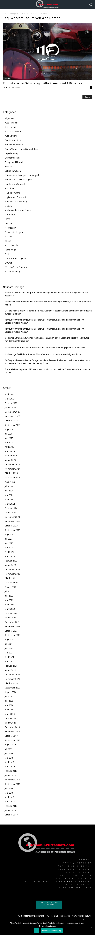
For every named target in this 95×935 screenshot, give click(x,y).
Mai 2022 (9, 600)
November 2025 (12, 416)
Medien (8, 205)
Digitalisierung (11, 153)
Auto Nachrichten (13, 127)
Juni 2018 (9, 788)
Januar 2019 (10, 775)
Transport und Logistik (15, 258)
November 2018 (12, 779)
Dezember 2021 (12, 622)
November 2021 (12, 626)
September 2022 (12, 582)
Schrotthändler (12, 245)
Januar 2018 (10, 810)
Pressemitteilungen (14, 232)
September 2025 (12, 425)
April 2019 (9, 762)
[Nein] (91, 927)
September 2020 (12, 687)
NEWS (7, 219)
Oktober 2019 (11, 735)
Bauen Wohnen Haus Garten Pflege (21, 149)
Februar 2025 (11, 455)
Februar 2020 (11, 718)
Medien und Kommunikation (18, 210)
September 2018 (12, 784)
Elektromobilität (12, 157)
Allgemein (9, 118)
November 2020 (12, 679)
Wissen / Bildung (12, 271)
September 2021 (12, 635)
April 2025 (9, 446)
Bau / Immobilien (13, 140)
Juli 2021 (9, 644)
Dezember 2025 (12, 411)
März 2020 (10, 714)
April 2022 (9, 604)
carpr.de (6, 87)
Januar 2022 (10, 617)
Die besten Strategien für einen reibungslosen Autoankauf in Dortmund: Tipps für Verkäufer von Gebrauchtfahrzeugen (47, 339)
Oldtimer (7, 78)
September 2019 (12, 740)
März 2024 (10, 503)
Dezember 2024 (12, 464)
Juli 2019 (9, 749)
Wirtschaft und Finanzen (16, 267)
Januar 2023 (10, 565)
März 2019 (10, 766)
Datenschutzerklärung (51, 931)
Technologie (10, 249)
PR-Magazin (10, 227)
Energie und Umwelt (14, 162)
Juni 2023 (9, 543)
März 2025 (10, 451)
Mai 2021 (9, 652)
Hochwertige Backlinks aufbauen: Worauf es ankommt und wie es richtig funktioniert (43, 354)
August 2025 (10, 429)
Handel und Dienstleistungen (18, 179)
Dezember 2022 (12, 569)
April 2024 (9, 499)
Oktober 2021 (11, 630)
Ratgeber (9, 236)
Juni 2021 (9, 648)
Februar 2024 (11, 508)
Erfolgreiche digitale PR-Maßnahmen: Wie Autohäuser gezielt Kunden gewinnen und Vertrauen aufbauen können (48, 312)
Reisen (8, 241)
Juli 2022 (9, 591)
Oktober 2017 (11, 814)
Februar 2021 (11, 665)
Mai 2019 (9, 757)
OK (36, 931)
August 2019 (10, 744)
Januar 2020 (10, 722)
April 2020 (9, 709)
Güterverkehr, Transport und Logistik (22, 175)
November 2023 (12, 521)
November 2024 (12, 468)
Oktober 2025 (11, 420)
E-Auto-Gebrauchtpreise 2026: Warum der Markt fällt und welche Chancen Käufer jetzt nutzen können (48, 371)
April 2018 (9, 797)
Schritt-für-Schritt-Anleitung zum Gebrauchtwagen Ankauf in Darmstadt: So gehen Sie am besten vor (46, 294)
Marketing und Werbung (16, 201)
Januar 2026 (10, 407)
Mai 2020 (9, 705)
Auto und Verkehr (13, 131)
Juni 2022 (9, 595)
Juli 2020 (9, 696)
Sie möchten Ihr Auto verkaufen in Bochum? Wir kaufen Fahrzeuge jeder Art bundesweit (45, 348)
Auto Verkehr (11, 135)
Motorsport (10, 214)
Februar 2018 (11, 806)
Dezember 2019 (12, 727)
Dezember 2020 (12, 674)
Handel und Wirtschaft (15, 184)
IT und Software (12, 192)
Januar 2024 (10, 512)
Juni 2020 (9, 700)
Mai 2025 (9, 442)
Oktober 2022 (11, 578)
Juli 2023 (9, 538)
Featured (9, 166)
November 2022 (12, 573)
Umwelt (8, 262)
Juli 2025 (9, 433)
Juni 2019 (9, 753)
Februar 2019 (11, 770)
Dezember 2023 (12, 517)
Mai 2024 (9, 495)
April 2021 (9, 657)
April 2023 (9, 552)
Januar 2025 (10, 460)
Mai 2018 (9, 792)
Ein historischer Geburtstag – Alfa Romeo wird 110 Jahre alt (43, 83)
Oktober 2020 (11, 683)
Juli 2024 (9, 486)
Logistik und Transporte (16, 197)
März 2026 (10, 398)
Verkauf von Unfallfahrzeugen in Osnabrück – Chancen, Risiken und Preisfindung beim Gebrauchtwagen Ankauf (44, 321)
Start (5, 13)
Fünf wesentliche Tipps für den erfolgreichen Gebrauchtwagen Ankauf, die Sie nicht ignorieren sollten (48, 303)
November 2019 (12, 731)
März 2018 (10, 801)
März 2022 (10, 608)
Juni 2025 (9, 438)
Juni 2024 (9, 490)
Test (7, 254)
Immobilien (10, 188)
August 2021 (10, 639)
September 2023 (12, 530)
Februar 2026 (11, 403)
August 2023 (10, 534)
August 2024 (10, 481)
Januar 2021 (10, 670)
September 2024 (12, 477)
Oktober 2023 (11, 525)
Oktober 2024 (11, 473)
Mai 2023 (9, 547)
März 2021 (10, 661)
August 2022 (10, 587)
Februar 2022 (11, 613)
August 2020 (10, 692)
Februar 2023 (11, 560)
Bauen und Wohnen (14, 144)
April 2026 (9, 394)
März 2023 (10, 556)
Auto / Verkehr (11, 122)
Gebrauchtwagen (13, 170)
